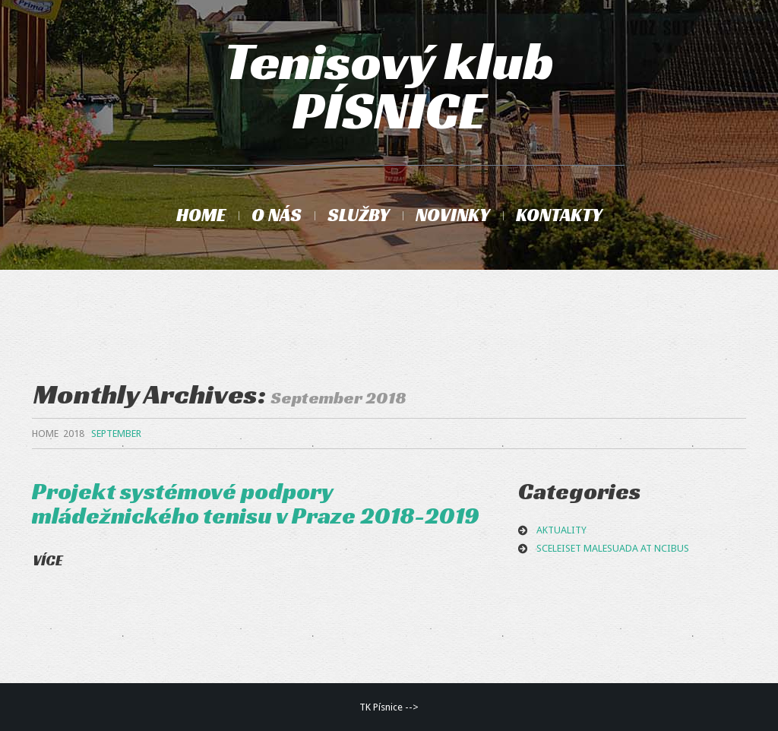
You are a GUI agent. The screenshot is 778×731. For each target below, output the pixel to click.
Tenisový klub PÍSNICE (389, 85)
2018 (73, 433)
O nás (276, 215)
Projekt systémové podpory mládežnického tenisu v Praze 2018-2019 (255, 503)
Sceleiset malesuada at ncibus (612, 548)
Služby (358, 215)
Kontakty (559, 215)
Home (201, 215)
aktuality (561, 530)
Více (48, 560)
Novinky (453, 215)
